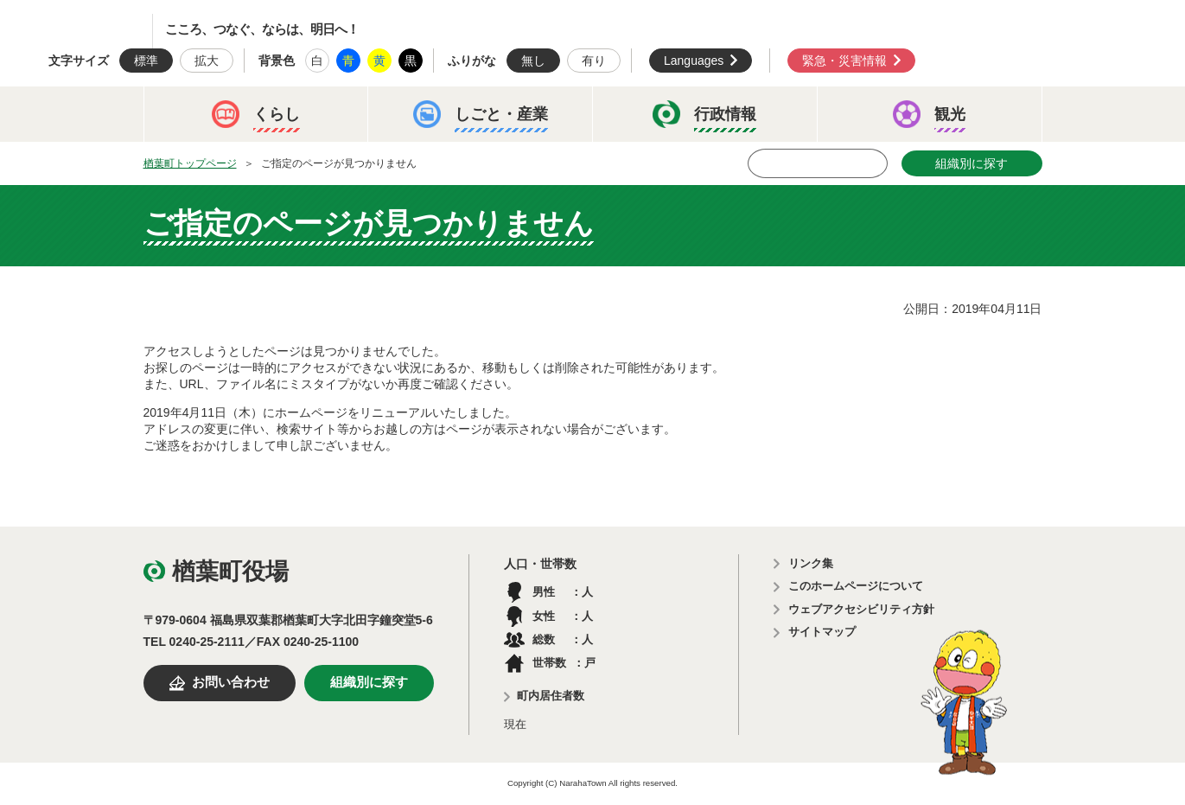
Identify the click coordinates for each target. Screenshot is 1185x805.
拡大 (206, 60)
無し (533, 60)
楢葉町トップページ (190, 163)
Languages (693, 60)
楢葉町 (90, 31)
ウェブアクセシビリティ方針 (861, 609)
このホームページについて (855, 585)
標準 (146, 60)
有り (594, 60)
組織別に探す (971, 163)
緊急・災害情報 (844, 60)
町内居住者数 (550, 695)
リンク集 (810, 563)
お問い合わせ (231, 682)
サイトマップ (822, 631)
